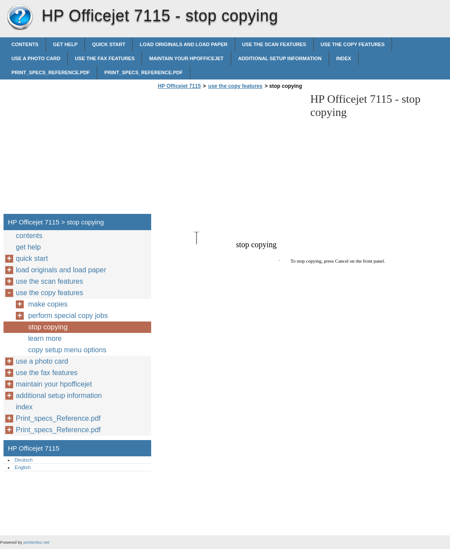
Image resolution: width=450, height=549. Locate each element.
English (23, 467)
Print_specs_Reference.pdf (50, 72)
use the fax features (104, 58)
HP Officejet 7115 (20, 17)
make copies (48, 304)
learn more (45, 338)
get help (65, 44)
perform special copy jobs (68, 315)
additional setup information (280, 58)
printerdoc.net (36, 542)
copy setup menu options (67, 350)
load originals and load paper (184, 44)
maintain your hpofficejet (186, 58)
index (343, 58)
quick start (108, 44)
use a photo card (35, 58)
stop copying (48, 327)
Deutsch (24, 459)
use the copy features (353, 44)
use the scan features (274, 44)
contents (25, 44)
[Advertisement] (229, 154)
